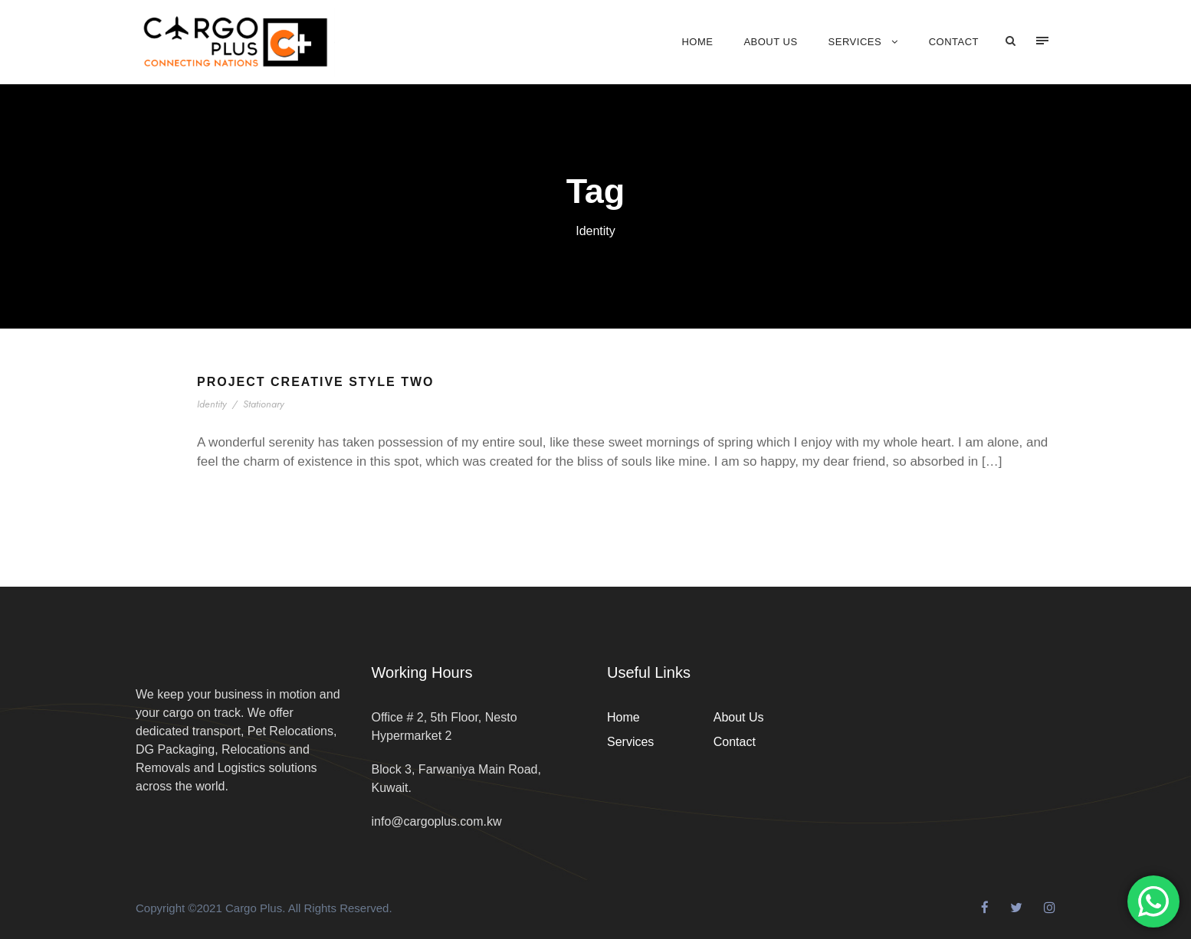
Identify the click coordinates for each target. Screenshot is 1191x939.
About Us (770, 41)
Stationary (264, 404)
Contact (954, 41)
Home (697, 41)
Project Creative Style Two (316, 381)
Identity (213, 404)
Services (855, 41)
